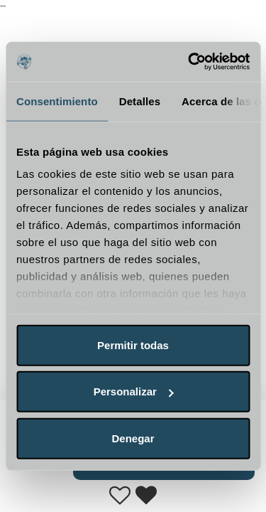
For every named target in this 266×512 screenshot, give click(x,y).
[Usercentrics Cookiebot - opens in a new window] (189, 62)
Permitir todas (133, 344)
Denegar (132, 438)
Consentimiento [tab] (57, 101)
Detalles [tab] (139, 101)
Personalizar (134, 391)
